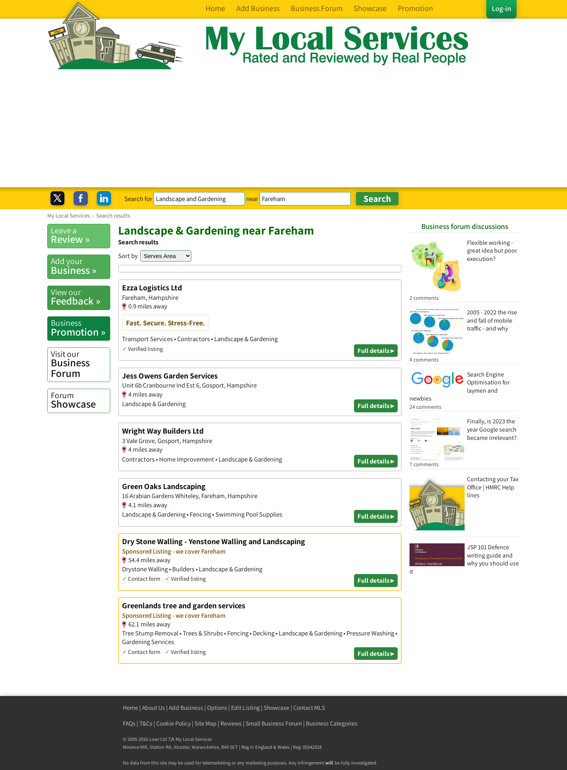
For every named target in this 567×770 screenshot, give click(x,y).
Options (217, 707)
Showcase (80, 400)
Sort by (128, 255)
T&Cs (145, 723)
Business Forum (80, 364)
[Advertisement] (283, 128)
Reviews (231, 723)
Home (130, 707)
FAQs (129, 723)
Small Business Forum (274, 723)
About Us (153, 707)
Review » (80, 235)
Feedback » (80, 297)
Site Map (206, 723)
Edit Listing (245, 707)
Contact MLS (309, 707)
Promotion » (80, 327)
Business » (80, 266)
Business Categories (332, 723)
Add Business (186, 707)
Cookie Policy (173, 723)
